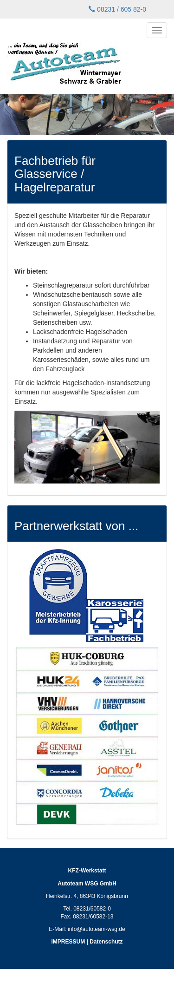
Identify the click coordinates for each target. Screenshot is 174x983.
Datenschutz (106, 941)
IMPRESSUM (68, 941)
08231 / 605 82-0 (117, 9)
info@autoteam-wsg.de (96, 929)
